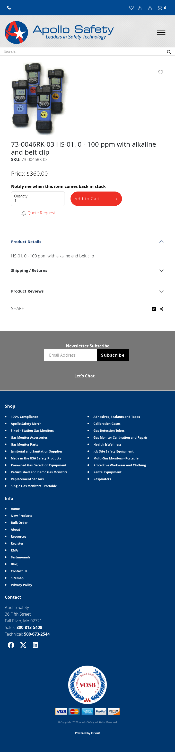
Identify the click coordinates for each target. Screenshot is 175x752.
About (15, 529)
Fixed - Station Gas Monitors (32, 430)
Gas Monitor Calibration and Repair (120, 437)
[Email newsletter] (71, 355)
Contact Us (19, 571)
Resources (18, 536)
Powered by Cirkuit (87, 733)
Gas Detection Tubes (109, 430)
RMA (14, 550)
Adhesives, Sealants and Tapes (116, 417)
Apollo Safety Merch (26, 424)
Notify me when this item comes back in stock (58, 186)
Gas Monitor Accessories (29, 437)
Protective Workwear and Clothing (119, 465)
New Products (21, 516)
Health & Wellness (107, 444)
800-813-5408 (29, 627)
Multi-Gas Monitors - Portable (115, 458)
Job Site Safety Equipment (113, 451)
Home (15, 509)
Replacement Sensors (27, 479)
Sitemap (17, 578)
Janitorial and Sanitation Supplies (37, 451)
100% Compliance (24, 417)
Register (17, 543)
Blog (14, 564)
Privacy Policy (21, 585)
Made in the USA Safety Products (36, 458)
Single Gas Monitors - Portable (34, 486)
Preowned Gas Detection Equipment (38, 465)
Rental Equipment (107, 472)
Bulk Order (19, 522)
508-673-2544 (37, 634)
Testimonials (20, 557)
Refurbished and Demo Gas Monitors (39, 472)
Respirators (102, 479)
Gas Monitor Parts (24, 444)
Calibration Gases (106, 424)
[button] (9, 7)
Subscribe (113, 355)
